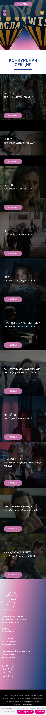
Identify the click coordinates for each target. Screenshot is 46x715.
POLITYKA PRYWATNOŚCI (23, 703)
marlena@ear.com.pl (9, 643)
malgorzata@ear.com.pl (10, 621)
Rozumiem (40, 712)
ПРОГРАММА (23, 4)
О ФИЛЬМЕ (12, 114)
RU (5, 14)
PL (4, 11)
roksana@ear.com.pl (9, 656)
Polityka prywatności (25, 712)
